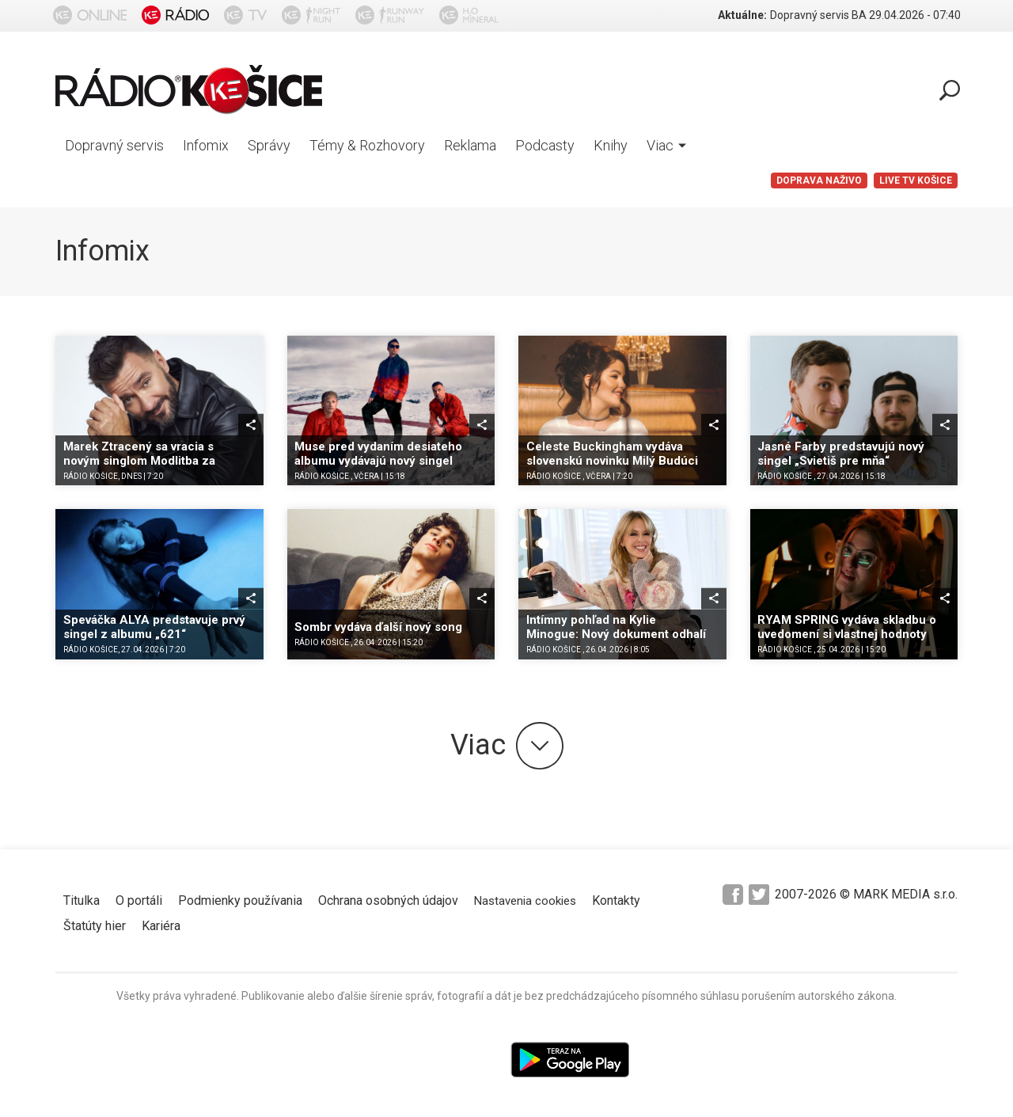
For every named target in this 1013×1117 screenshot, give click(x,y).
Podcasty (545, 145)
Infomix (206, 145)
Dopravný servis (114, 145)
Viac (666, 145)
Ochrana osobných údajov (388, 900)
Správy (269, 145)
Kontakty (616, 900)
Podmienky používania (240, 900)
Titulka (81, 900)
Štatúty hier (94, 925)
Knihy (611, 145)
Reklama (470, 145)
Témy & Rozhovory (367, 145)
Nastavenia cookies (525, 901)
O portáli (139, 900)
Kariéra (161, 925)
